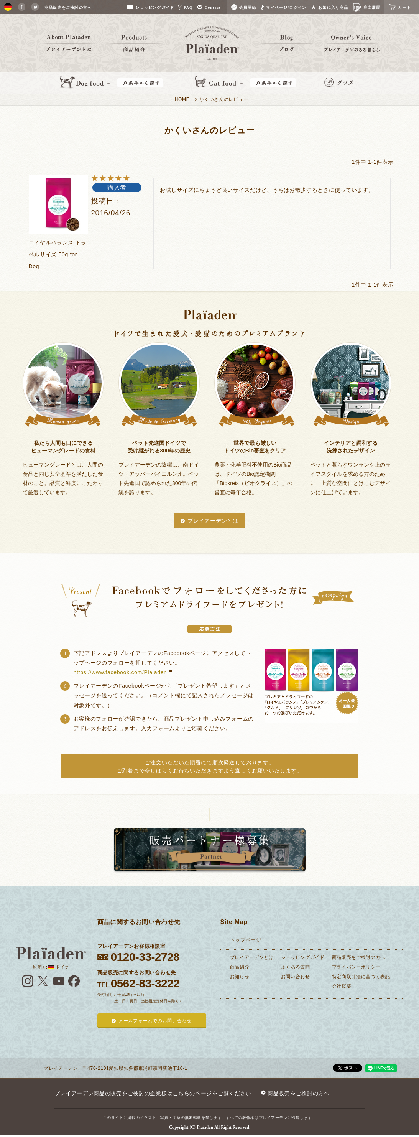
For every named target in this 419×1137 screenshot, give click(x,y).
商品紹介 (240, 967)
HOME (182, 99)
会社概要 (342, 986)
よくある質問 (295, 967)
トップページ (245, 940)
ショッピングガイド (303, 957)
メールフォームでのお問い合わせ (155, 1020)
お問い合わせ (295, 976)
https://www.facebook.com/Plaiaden (120, 672)
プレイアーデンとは (212, 521)
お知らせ (240, 976)
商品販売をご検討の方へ (359, 957)
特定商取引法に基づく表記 (361, 976)
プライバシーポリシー (356, 967)
